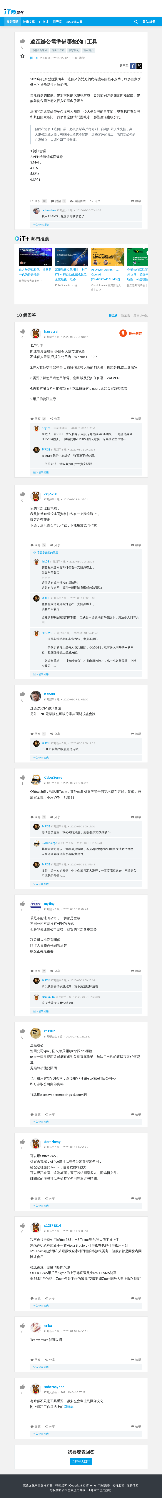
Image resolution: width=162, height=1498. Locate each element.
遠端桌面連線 (39, 50)
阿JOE (34, 58)
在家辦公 (74, 50)
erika (48, 1326)
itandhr (49, 694)
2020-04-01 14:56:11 (75, 1331)
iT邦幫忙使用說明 (99, 1490)
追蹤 (95, 201)
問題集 (69, 1407)
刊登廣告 (104, 1485)
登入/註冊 (148, 21)
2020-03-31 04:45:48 (86, 633)
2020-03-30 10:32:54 (83, 428)
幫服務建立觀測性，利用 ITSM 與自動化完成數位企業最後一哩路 (71, 274)
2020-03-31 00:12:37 (82, 743)
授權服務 (118, 1485)
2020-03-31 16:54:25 (75, 1147)
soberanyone (54, 1387)
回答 (38, 201)
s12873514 (52, 1225)
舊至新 (113, 315)
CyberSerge (53, 777)
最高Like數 (140, 315)
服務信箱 (132, 1485)
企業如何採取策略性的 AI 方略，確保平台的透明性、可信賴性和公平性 (143, 274)
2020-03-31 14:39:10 (87, 996)
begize (46, 428)
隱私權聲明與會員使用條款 (67, 1490)
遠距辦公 (88, 50)
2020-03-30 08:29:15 (81, 561)
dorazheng (52, 1142)
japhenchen (49, 210)
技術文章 (29, 21)
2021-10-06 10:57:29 (73, 1392)
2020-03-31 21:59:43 (82, 864)
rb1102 (49, 1031)
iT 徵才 (44, 21)
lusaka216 (48, 996)
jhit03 (45, 561)
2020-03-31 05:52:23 (89, 842)
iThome (91, 1485)
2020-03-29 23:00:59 (75, 782)
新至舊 (125, 315)
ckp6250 (50, 494)
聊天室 (57, 21)
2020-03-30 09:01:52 (75, 336)
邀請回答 (78, 201)
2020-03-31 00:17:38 (82, 449)
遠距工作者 (57, 50)
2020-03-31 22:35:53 (75, 1231)
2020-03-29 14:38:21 (75, 499)
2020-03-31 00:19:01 (82, 826)
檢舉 (136, 201)
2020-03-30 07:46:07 (88, 210)
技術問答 (13, 21)
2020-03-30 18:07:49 (75, 909)
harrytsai (51, 331)
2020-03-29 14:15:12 (54, 58)
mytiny (49, 904)
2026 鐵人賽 (74, 21)
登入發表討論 (41, 224)
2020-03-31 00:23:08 (82, 980)
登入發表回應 (41, 472)
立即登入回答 (81, 1461)
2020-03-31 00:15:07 (82, 598)
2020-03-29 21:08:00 (75, 699)
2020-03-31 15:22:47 (78, 1036)
